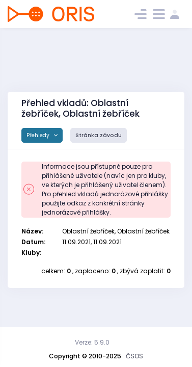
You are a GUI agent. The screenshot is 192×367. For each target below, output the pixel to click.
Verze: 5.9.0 (92, 342)
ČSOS (134, 356)
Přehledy (38, 135)
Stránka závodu (98, 135)
